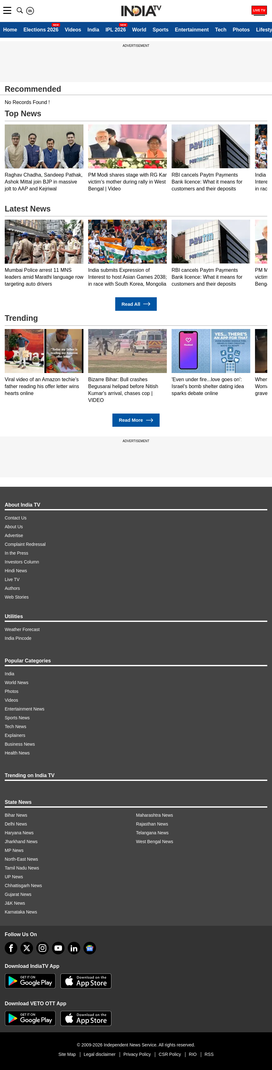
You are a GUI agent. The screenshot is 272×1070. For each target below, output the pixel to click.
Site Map (67, 1054)
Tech (220, 29)
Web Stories (17, 597)
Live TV (12, 579)
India (93, 29)
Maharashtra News (154, 815)
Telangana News (152, 832)
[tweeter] (26, 948)
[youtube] (58, 948)
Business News (20, 744)
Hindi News (16, 570)
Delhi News (16, 823)
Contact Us (15, 517)
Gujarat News (18, 894)
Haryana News (19, 832)
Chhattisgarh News (23, 885)
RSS (209, 1054)
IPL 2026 (115, 29)
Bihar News (16, 815)
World (139, 29)
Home (10, 29)
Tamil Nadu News (22, 867)
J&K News (15, 903)
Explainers (15, 735)
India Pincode (18, 638)
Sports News (17, 717)
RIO (193, 1054)
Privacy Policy (137, 1054)
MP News (14, 850)
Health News (17, 752)
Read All (136, 304)
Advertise (14, 535)
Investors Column (22, 561)
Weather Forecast (22, 629)
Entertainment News (24, 708)
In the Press (16, 553)
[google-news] (89, 948)
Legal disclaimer (100, 1054)
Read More (136, 420)
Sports (161, 29)
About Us (14, 526)
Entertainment (192, 29)
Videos (73, 29)
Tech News (15, 726)
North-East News (21, 859)
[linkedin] (74, 948)
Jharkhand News (21, 841)
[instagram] (42, 948)
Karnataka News (21, 911)
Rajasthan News (152, 823)
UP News (14, 876)
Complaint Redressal (25, 544)
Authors (12, 588)
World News (16, 682)
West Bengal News (154, 841)
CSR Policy (170, 1054)
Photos (241, 29)
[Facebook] (11, 948)
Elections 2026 (40, 29)
